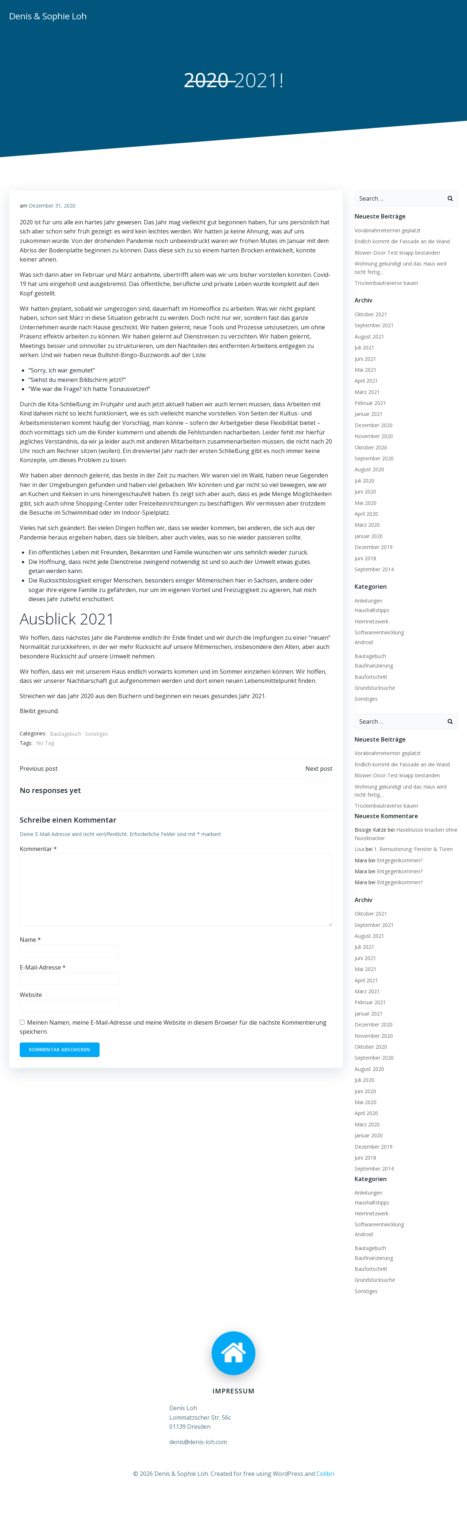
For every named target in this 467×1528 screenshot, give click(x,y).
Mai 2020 (365, 502)
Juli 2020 (364, 480)
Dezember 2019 (373, 547)
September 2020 (373, 458)
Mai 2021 (365, 370)
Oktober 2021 (370, 314)
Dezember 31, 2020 (52, 206)
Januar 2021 (368, 414)
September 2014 (373, 569)
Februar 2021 (370, 403)
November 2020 (373, 436)
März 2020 (366, 525)
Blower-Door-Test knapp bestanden (397, 252)
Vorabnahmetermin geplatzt (387, 230)
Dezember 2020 (373, 425)
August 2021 (369, 336)
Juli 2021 (364, 347)
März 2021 (366, 391)
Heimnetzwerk (371, 621)
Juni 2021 (365, 358)
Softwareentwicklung (379, 632)
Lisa (359, 849)
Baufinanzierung (373, 665)
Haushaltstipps (371, 610)
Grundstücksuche (374, 688)
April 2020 (366, 514)
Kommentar (38, 850)
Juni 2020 (365, 491)
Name (30, 941)
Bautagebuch (65, 734)
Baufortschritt (370, 676)
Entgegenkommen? (399, 860)
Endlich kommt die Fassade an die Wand (401, 241)
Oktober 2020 (370, 447)
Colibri (325, 1473)
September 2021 (373, 325)
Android (363, 642)
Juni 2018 (365, 558)
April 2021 (366, 381)
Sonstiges (96, 734)
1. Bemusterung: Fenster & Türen (413, 849)
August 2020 (369, 469)
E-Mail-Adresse (43, 968)
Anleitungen (368, 600)
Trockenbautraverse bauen (386, 283)
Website (31, 996)
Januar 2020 (368, 536)
